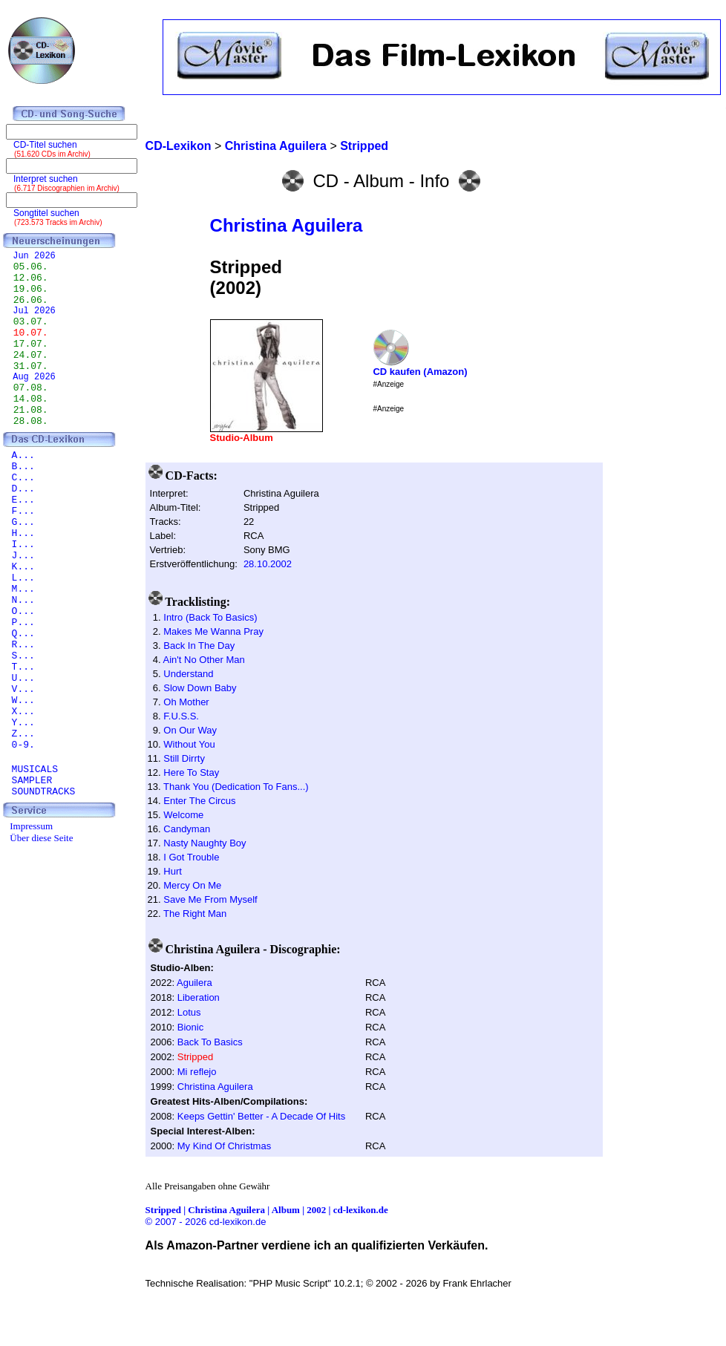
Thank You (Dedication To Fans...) (236, 786)
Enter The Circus (199, 800)
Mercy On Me (192, 885)
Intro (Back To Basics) (210, 617)
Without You (189, 744)
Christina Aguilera (286, 225)
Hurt (172, 871)
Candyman (186, 828)
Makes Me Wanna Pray (213, 631)
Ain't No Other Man (204, 659)
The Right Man (194, 913)
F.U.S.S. (181, 716)
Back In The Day (199, 645)
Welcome (183, 814)
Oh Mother (186, 702)
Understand (188, 673)
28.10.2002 (267, 563)
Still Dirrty (184, 758)
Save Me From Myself (210, 899)
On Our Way (190, 730)
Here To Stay (191, 772)
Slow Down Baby (199, 687)
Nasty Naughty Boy (204, 843)
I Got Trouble (191, 857)
